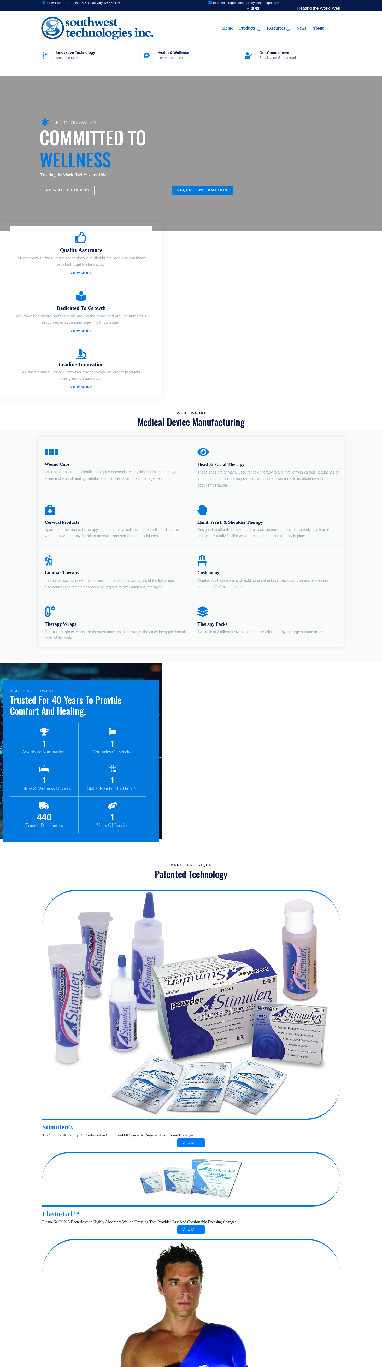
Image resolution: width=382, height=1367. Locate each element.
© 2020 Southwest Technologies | (174, 1360)
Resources (265, 20)
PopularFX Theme (223, 1360)
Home (214, 19)
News (288, 19)
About (304, 19)
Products (236, 20)
